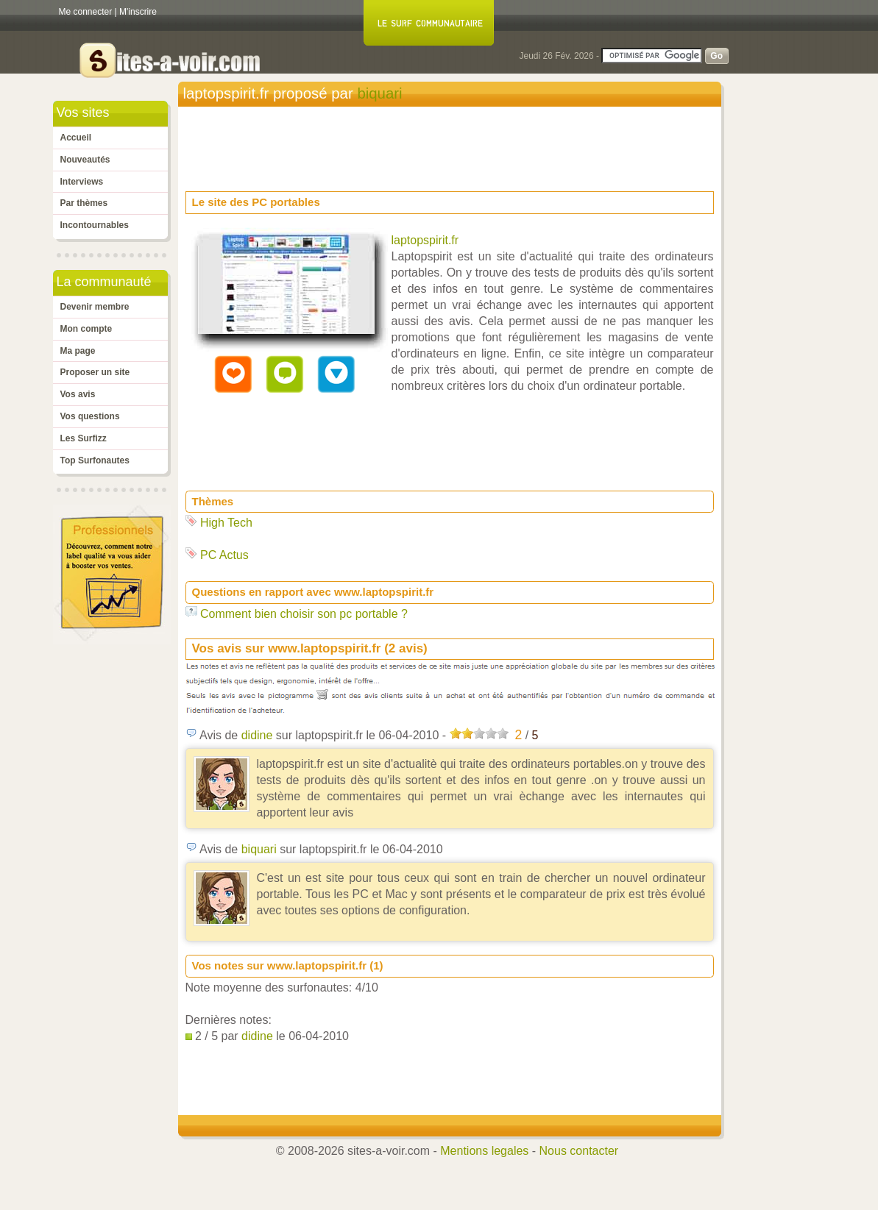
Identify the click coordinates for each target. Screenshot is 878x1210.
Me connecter (86, 12)
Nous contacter (579, 1151)
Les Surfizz (83, 438)
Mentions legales (484, 1151)
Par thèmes (84, 203)
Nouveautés (85, 159)
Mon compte (86, 329)
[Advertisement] (453, 144)
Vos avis (78, 394)
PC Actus (224, 555)
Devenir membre (95, 307)
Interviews (82, 182)
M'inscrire (138, 12)
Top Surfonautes (95, 460)
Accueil (76, 137)
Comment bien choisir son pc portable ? (304, 614)
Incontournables (94, 225)
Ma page (78, 351)
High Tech (226, 522)
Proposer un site (95, 372)
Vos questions (90, 416)
